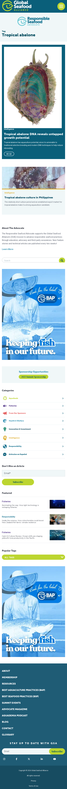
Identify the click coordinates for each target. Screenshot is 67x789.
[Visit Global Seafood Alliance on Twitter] (32, 759)
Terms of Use (33, 786)
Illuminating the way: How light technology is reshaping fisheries (20, 506)
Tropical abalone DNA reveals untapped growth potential (33, 136)
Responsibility (8, 517)
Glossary (8, 734)
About (6, 671)
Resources (9, 683)
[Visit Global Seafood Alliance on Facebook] (20, 759)
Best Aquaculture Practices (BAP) (23, 690)
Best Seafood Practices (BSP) (20, 696)
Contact (7, 728)
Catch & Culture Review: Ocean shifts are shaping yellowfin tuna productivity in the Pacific (22, 537)
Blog (5, 721)
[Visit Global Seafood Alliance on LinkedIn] (45, 759)
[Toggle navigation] (61, 6)
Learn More (7, 249)
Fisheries (6, 501)
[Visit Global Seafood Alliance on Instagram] (8, 759)
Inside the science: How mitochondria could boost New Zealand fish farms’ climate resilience (23, 522)
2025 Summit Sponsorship (33, 376)
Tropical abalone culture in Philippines (28, 197)
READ (9, 153)
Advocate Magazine (14, 709)
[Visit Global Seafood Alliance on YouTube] (58, 759)
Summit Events (11, 702)
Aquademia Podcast (14, 715)
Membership (9, 677)
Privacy (33, 781)
